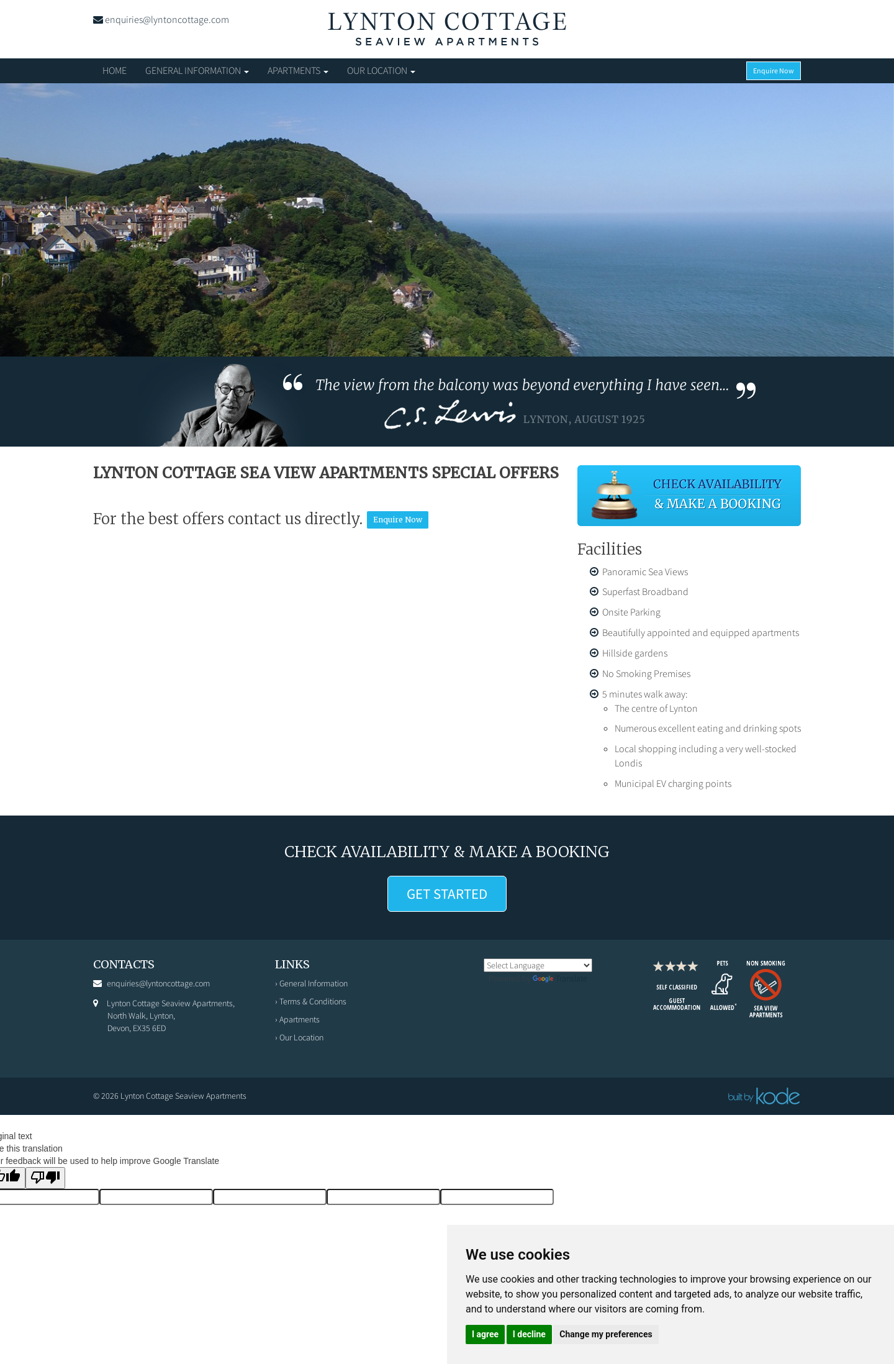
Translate (560, 978)
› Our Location (299, 1037)
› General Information (311, 983)
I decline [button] (529, 1334)
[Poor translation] (45, 1178)
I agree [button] (485, 1334)
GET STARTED (447, 893)
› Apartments (297, 1019)
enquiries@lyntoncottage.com (167, 19)
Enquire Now (773, 70)
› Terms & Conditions (310, 1001)
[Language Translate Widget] (538, 965)
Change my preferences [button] (605, 1334)
